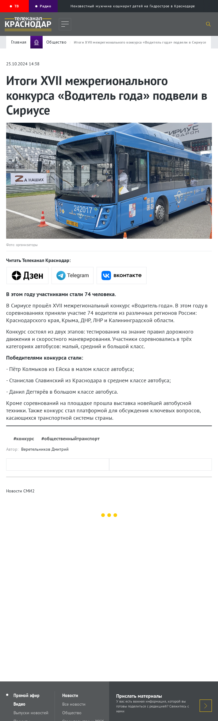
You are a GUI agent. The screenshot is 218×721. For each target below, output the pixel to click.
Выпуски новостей (30, 712)
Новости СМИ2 (20, 491)
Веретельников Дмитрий (45, 449)
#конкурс (23, 438)
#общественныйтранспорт (70, 438)
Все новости (74, 704)
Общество (72, 712)
